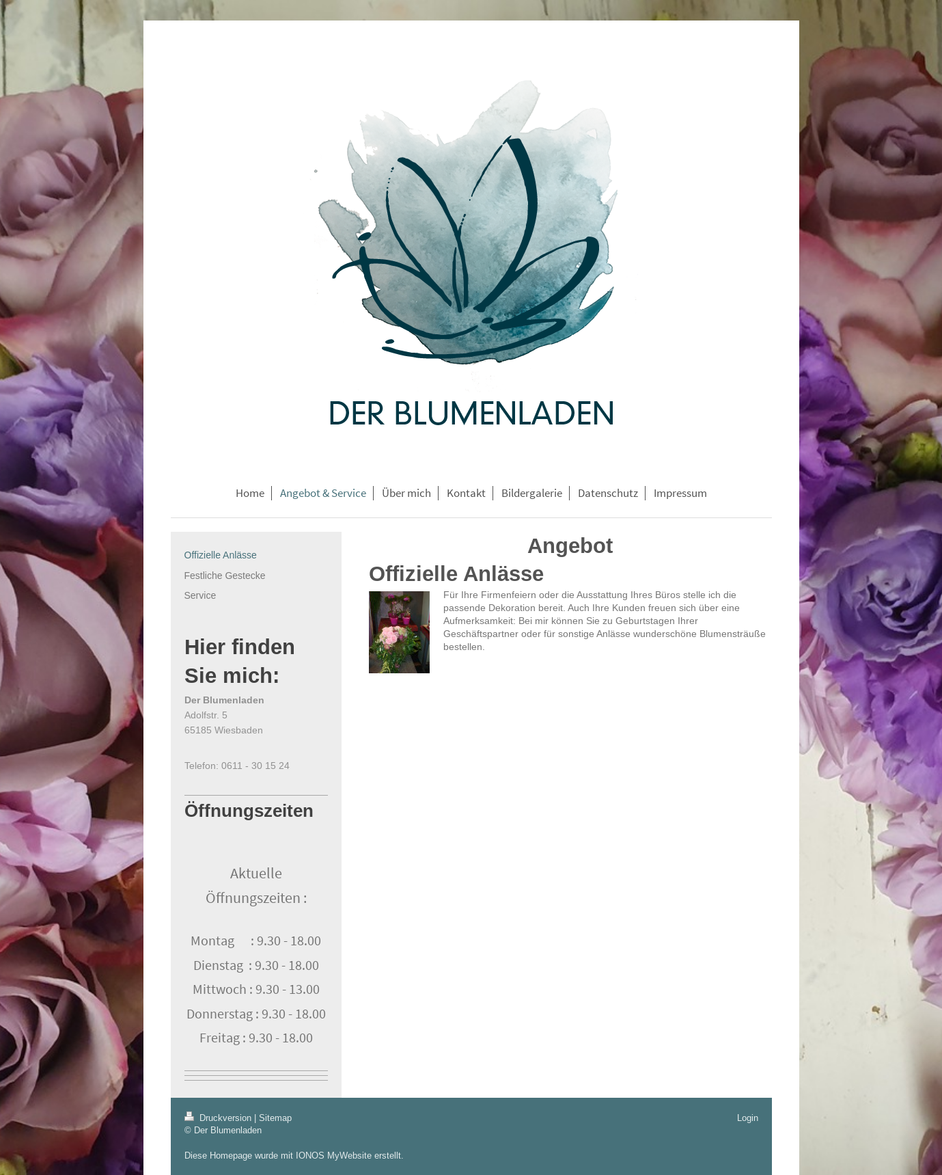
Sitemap (275, 1117)
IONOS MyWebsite (334, 1155)
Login (747, 1117)
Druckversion (219, 1117)
